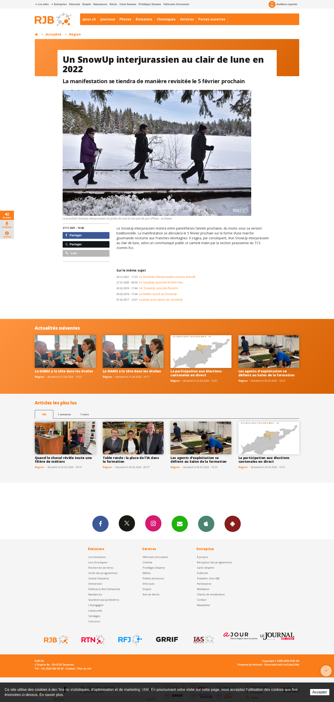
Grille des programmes (102, 572)
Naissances (100, 4)
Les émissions (97, 556)
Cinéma (147, 562)
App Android (233, 523)
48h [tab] (44, 414)
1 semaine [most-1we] (64, 414)
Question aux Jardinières (103, 599)
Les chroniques (97, 562)
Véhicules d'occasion (176, 4)
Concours (94, 621)
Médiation (203, 588)
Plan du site (84, 668)
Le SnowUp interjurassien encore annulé (156, 277)
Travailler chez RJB (208, 578)
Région (75, 34)
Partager (73, 235)
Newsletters (180, 523)
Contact (201, 599)
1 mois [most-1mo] (84, 414)
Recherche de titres (100, 567)
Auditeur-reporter (283, 4)
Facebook (100, 523)
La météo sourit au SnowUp (146, 294)
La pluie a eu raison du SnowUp (149, 300)
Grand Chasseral (98, 578)
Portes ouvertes (211, 19)
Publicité (202, 572)
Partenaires (204, 583)
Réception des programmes (214, 562)
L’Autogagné (95, 605)
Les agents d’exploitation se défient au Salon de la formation (266, 373)
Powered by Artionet (250, 664)
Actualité (53, 34)
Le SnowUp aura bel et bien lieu (149, 282)
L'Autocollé (95, 610)
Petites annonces (153, 578)
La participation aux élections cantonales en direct (196, 373)
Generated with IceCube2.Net (281, 664)
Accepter (319, 692)
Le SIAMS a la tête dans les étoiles (64, 371)
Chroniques (166, 19)
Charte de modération (211, 594)
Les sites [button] (42, 4)
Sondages (94, 615)
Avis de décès (151, 594)
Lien (71, 253)
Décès (113, 4)
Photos (125, 19)
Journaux (107, 19)
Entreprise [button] (59, 4)
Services (187, 19)
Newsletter (203, 605)
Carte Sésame (127, 4)
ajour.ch (89, 19)
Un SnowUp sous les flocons (147, 288)
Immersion (95, 583)
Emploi (86, 4)
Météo (147, 572)
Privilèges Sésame (150, 4)
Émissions (144, 19)
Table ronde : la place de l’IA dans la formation (131, 460)
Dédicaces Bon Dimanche (104, 588)
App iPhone (206, 523)
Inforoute (74, 4)
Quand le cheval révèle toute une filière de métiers (63, 460)
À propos (202, 556)
